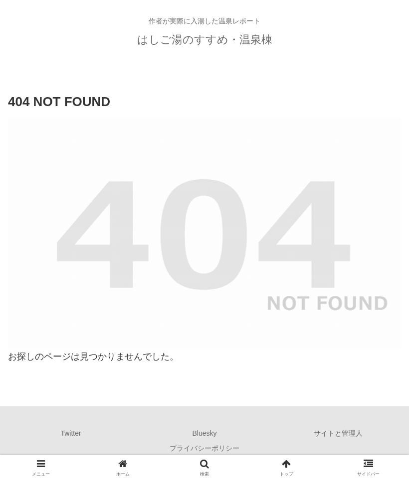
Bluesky (204, 433)
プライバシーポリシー (204, 448)
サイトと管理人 (338, 433)
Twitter (70, 433)
